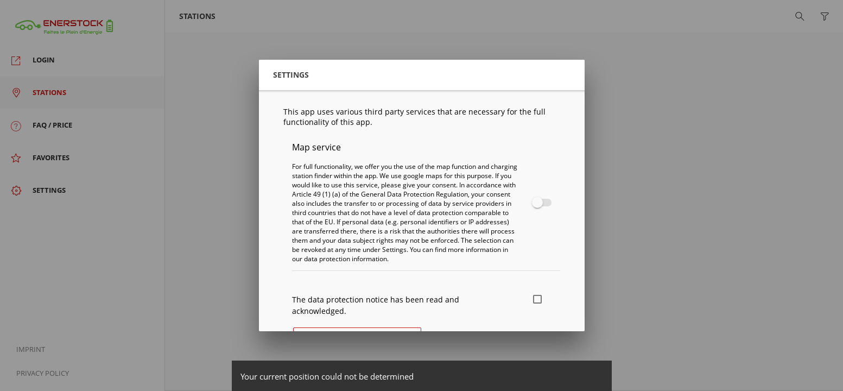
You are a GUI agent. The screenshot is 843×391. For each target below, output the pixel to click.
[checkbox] (539, 202)
